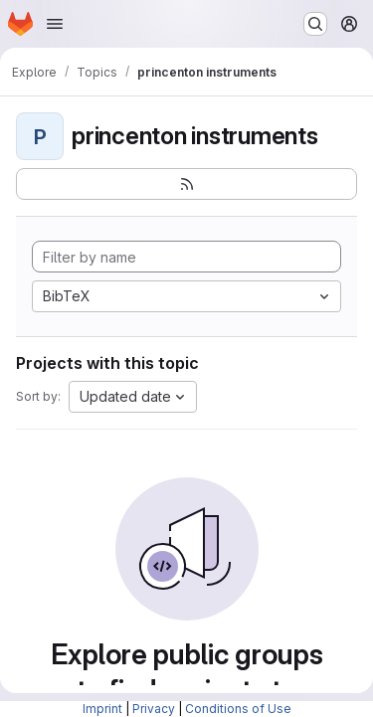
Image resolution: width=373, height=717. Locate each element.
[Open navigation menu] (55, 24)
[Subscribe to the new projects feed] (186, 184)
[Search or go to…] (315, 24)
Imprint (102, 708)
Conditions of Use (238, 708)
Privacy (153, 708)
